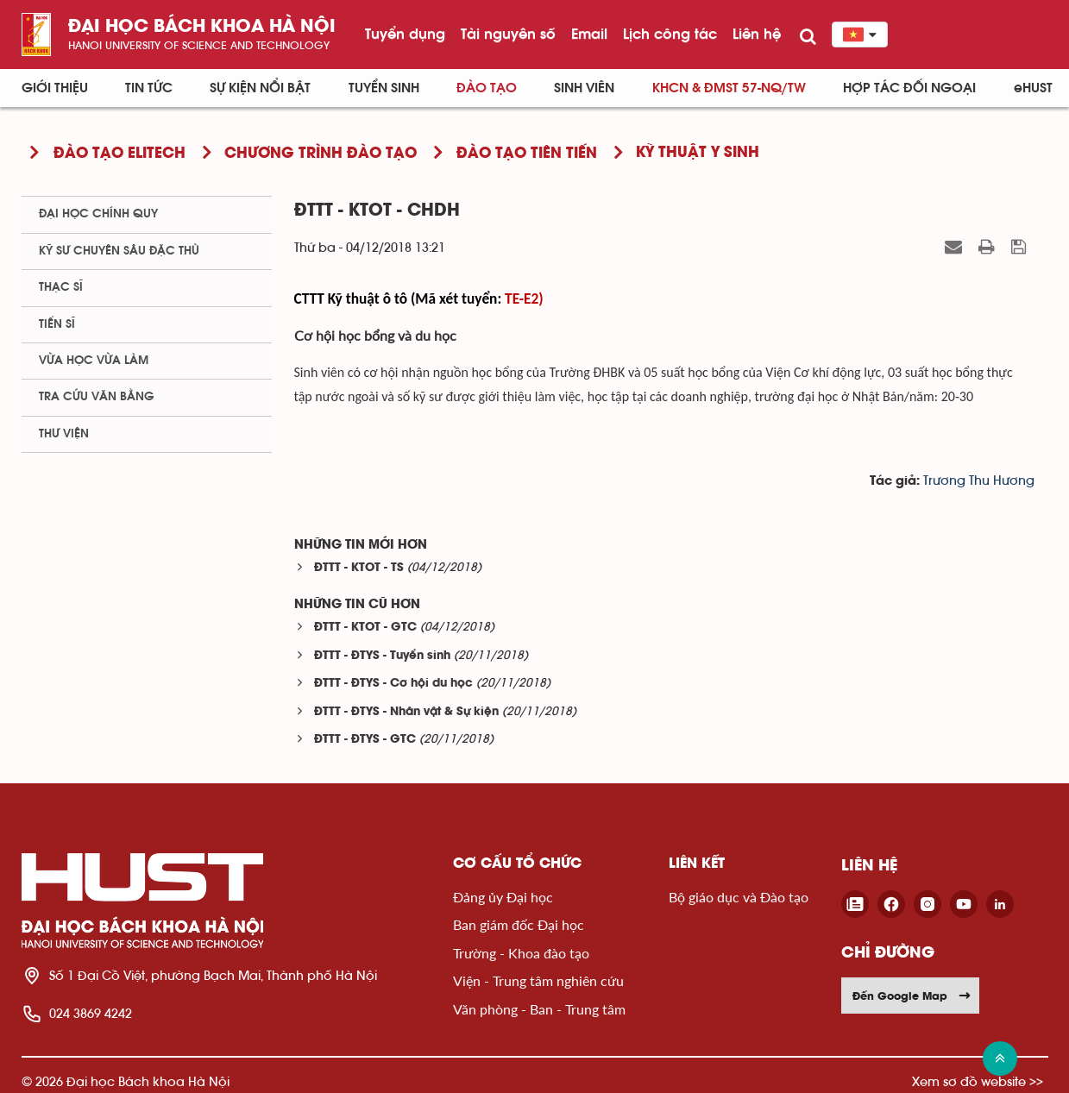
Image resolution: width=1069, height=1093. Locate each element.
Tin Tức (149, 88)
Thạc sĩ (61, 287)
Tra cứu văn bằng (96, 397)
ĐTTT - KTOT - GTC (365, 627)
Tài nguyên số (508, 33)
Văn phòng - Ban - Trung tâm (539, 1009)
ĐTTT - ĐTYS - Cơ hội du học (393, 683)
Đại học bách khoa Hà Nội (202, 27)
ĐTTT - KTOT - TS (359, 568)
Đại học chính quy (98, 214)
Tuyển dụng (405, 33)
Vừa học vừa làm (93, 361)
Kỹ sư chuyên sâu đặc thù (119, 251)
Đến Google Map (912, 995)
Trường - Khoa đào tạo (521, 953)
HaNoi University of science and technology (199, 45)
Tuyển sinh (384, 88)
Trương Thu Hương (978, 480)
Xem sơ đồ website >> (977, 1081)
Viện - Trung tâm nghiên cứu (538, 980)
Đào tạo (486, 88)
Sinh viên (584, 88)
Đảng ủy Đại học (503, 897)
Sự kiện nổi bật (260, 88)
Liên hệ (757, 33)
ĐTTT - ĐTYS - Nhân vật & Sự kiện (406, 712)
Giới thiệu (55, 88)
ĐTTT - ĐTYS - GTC (365, 739)
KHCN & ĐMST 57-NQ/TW (729, 88)
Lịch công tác (670, 33)
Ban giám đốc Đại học (518, 924)
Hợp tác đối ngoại (909, 88)
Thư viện (64, 434)
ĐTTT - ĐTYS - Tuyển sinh (382, 656)
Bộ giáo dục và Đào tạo (738, 897)
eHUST (1033, 88)
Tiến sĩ (57, 324)
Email (589, 33)
